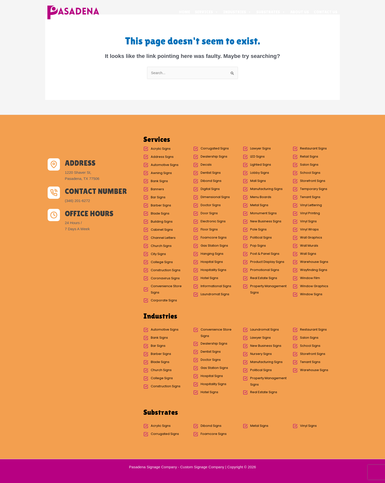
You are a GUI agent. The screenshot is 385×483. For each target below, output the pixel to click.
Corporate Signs (164, 300)
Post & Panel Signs (264, 254)
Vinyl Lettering (311, 205)
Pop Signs (258, 245)
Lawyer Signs (260, 148)
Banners (157, 189)
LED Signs (257, 156)
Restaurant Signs (313, 148)
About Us (299, 12)
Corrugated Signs (215, 148)
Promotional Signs (264, 270)
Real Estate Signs (263, 278)
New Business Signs (265, 221)
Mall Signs (258, 181)
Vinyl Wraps (309, 229)
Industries (237, 12)
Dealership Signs (214, 156)
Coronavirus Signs (165, 278)
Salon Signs (309, 164)
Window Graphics (314, 286)
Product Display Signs (267, 262)
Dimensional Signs (215, 197)
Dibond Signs (211, 181)
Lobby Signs (259, 173)
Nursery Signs (261, 354)
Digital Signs (210, 189)
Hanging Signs (212, 254)
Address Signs (162, 157)
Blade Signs (160, 213)
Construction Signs (165, 270)
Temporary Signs (313, 189)
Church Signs (161, 246)
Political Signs (261, 237)
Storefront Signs (312, 181)
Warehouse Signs (314, 262)
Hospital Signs (212, 262)
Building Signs (162, 221)
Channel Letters (163, 238)
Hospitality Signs (213, 270)
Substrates (270, 12)
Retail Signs (309, 156)
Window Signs (311, 294)
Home (184, 12)
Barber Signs (161, 205)
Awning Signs (161, 173)
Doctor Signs (211, 205)
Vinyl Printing (310, 213)
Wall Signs (308, 254)
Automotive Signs (165, 165)
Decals (206, 164)
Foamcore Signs (214, 237)
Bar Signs (158, 197)
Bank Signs (159, 181)
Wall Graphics (311, 237)
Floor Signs (209, 229)
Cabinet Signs (162, 230)
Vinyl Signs (308, 221)
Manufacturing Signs (266, 189)
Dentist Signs (211, 173)
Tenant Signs (310, 197)
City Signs (158, 254)
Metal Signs (259, 205)
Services (206, 12)
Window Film (310, 278)
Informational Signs (216, 286)
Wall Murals (309, 245)
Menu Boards (260, 197)
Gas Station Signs (214, 245)
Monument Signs (263, 213)
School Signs (310, 173)
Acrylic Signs (161, 149)
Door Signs (209, 213)
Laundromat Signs (215, 294)
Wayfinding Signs (313, 270)
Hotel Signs (209, 278)
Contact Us (325, 12)
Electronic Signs (213, 221)
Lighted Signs (260, 164)
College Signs (162, 262)
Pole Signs (258, 229)
